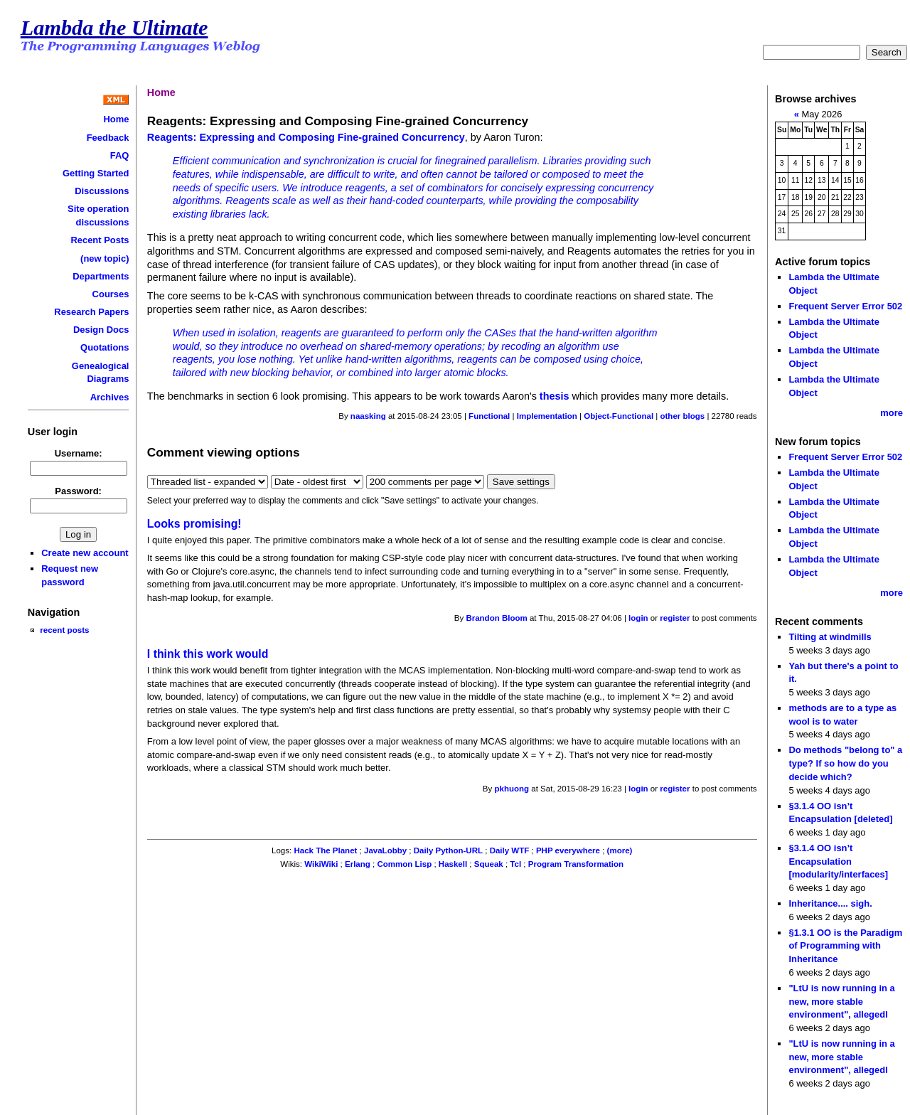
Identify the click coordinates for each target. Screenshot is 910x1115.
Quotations (104, 347)
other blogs (682, 416)
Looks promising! (194, 524)
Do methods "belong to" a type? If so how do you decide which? (845, 763)
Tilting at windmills (829, 636)
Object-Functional (618, 416)
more (891, 412)
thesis (554, 396)
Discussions (102, 191)
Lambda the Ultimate (114, 28)
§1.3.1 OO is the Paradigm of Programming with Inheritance (845, 945)
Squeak (488, 864)
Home (116, 119)
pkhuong (511, 788)
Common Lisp (404, 864)
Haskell (453, 864)
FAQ (119, 155)
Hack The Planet (325, 850)
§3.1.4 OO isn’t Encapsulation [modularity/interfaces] (838, 861)
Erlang (357, 864)
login (638, 618)
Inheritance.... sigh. (830, 903)
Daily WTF (510, 850)
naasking (368, 416)
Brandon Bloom (496, 618)
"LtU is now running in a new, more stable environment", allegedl (841, 1001)
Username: (78, 453)
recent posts (64, 629)
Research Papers (91, 311)
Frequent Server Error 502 (845, 306)
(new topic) (104, 258)
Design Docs (101, 329)
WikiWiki (321, 864)
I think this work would (208, 654)
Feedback (108, 137)
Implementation (547, 416)
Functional (489, 416)
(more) (620, 850)
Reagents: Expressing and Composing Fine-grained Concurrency (306, 137)
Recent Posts (99, 240)
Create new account (84, 553)
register (675, 618)
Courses (110, 294)
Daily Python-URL (448, 850)
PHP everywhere (568, 850)
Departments (101, 276)
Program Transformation (575, 864)
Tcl (515, 864)
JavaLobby (385, 850)
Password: (78, 491)
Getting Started (96, 173)
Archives (109, 397)
